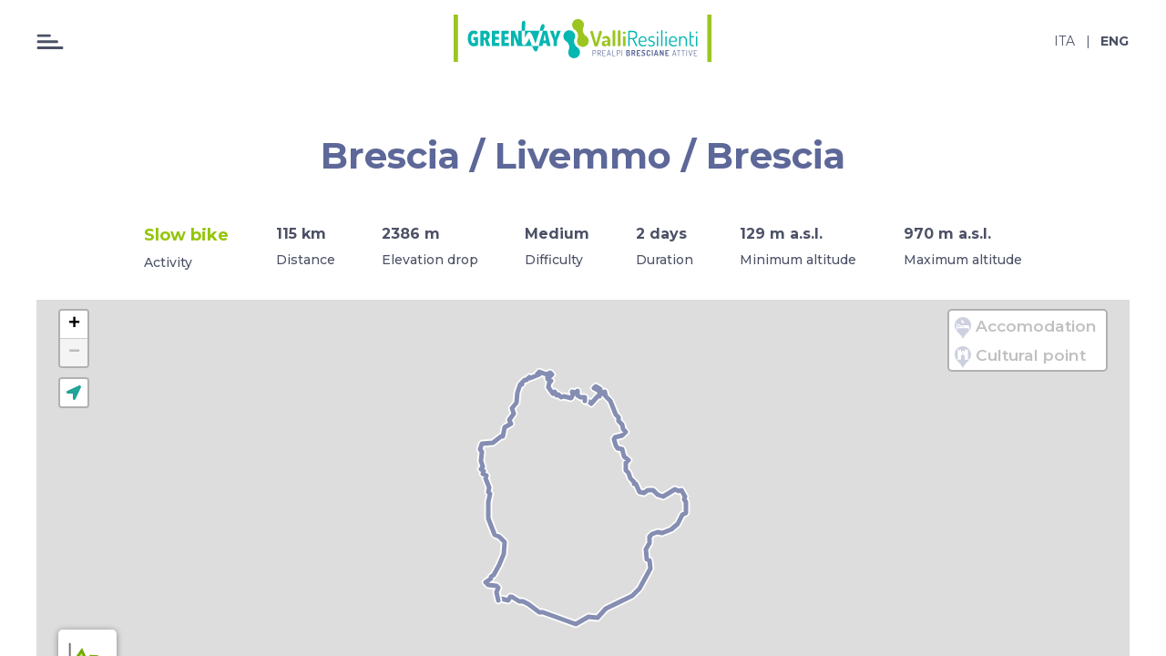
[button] (73, 325)
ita (1064, 41)
